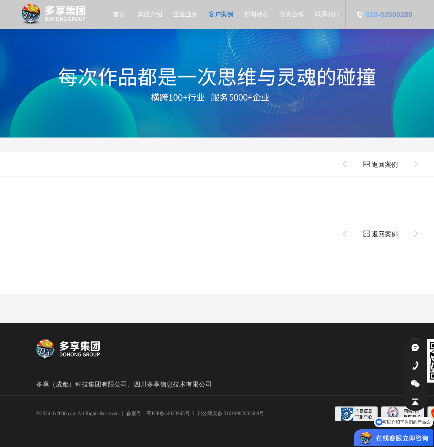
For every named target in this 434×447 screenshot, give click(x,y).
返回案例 (380, 164)
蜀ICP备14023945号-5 (170, 413)
